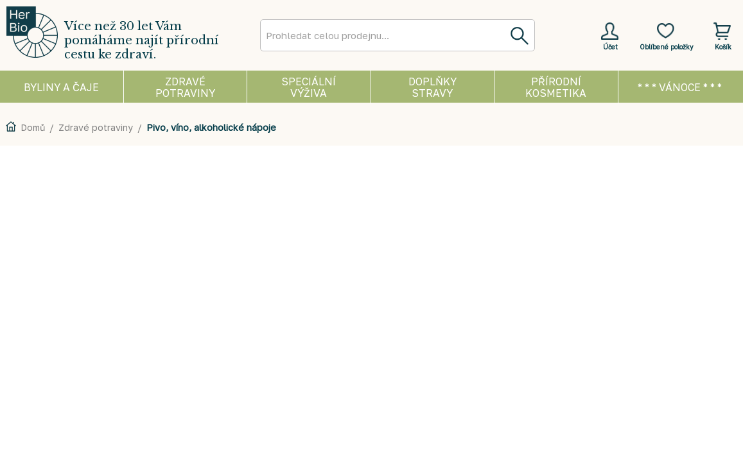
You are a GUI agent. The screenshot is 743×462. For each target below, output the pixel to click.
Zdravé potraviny (95, 127)
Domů (33, 127)
